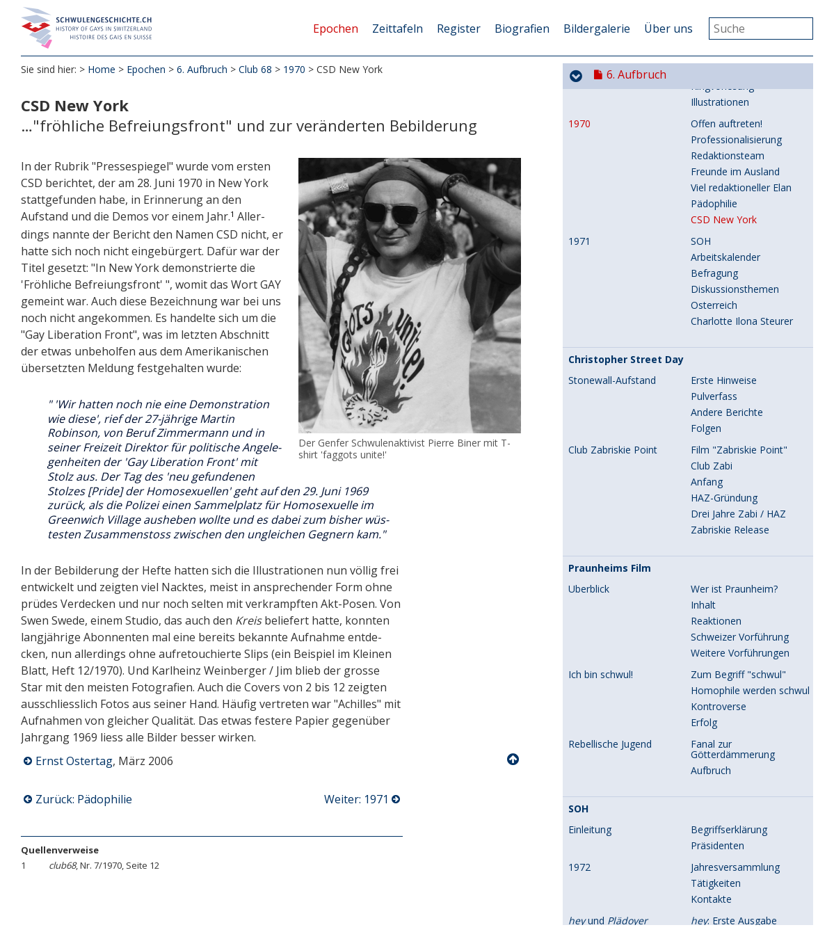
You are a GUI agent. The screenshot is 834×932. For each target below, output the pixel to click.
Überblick (588, 532)
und (608, 864)
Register (459, 28)
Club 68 (255, 69)
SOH (701, 184)
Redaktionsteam (727, 98)
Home (101, 69)
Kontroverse (718, 649)
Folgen (706, 371)
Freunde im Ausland (735, 114)
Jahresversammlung (735, 810)
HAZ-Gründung (724, 440)
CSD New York (724, 162)
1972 (579, 810)
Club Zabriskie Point (612, 393)
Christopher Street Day (626, 302)
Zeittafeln (397, 28)
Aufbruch (711, 713)
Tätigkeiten (716, 826)
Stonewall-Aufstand (612, 323)
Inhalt (703, 547)
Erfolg (704, 665)
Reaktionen (716, 563)
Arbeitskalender (725, 200)
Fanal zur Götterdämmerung (733, 692)
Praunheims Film (609, 511)
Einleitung (589, 773)
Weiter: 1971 (356, 799)
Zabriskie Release (730, 472)
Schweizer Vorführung (740, 579)
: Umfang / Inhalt (737, 911)
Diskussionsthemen (735, 232)
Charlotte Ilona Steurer (742, 264)
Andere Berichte (727, 355)
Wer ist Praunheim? (734, 531)
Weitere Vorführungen (740, 595)
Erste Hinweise (724, 323)
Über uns (668, 28)
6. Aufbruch (202, 69)
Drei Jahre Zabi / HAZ (738, 456)
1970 (294, 69)
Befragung (714, 216)
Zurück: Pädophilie (83, 799)
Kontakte (711, 842)
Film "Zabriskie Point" (739, 392)
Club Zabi (711, 408)
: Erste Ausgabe (734, 863)
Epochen (335, 28)
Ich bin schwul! (600, 617)
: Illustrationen (731, 895)
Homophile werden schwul (750, 633)
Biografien (522, 28)
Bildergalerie (596, 28)
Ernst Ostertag (74, 761)
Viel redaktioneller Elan (741, 130)
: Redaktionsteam (738, 879)
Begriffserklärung (729, 772)
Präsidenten (717, 788)
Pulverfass (714, 339)
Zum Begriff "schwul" (738, 617)
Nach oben (514, 759)
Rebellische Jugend (610, 687)
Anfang (707, 424)
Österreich (714, 248)
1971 (579, 184)
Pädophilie (714, 146)
